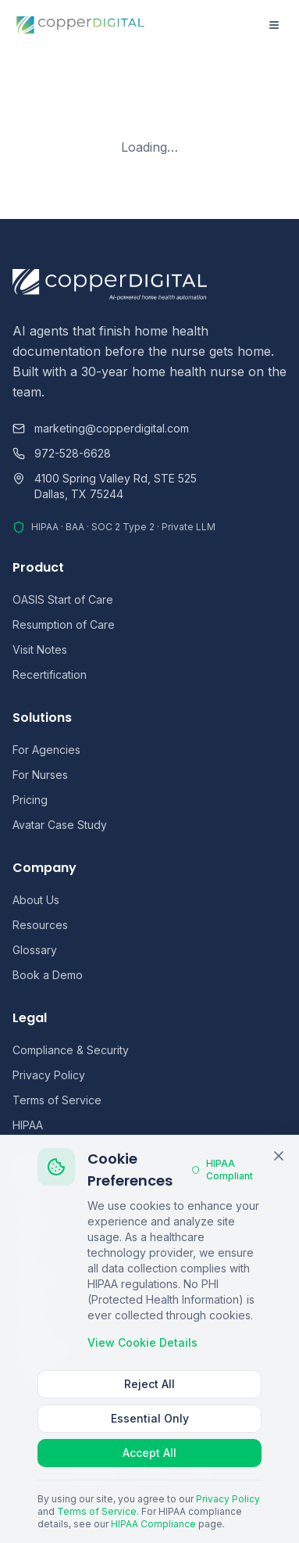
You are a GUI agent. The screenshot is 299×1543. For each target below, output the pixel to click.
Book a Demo (47, 974)
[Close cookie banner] (279, 1156)
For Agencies (46, 749)
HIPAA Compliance (153, 1524)
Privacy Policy (48, 1075)
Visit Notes (39, 649)
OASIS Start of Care (62, 599)
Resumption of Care (63, 624)
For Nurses (40, 774)
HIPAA (27, 1125)
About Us (35, 899)
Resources (40, 924)
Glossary (34, 949)
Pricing (30, 799)
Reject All (149, 1383)
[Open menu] (274, 25)
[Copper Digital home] (80, 25)
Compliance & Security (70, 1050)
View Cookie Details (142, 1342)
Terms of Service (56, 1100)
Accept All (149, 1452)
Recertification (49, 674)
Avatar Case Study (59, 824)
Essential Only (150, 1418)
